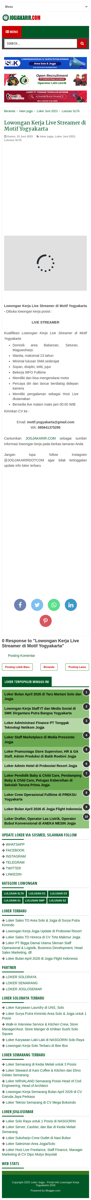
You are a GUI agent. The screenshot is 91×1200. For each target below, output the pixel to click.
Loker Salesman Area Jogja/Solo (30, 1144)
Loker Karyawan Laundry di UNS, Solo (35, 1007)
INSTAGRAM (16, 856)
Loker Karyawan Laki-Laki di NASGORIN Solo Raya (45, 1040)
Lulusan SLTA (13, 140)
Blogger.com (53, 1190)
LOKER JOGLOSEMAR (24, 989)
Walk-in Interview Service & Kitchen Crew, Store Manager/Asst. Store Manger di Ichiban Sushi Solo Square (40, 1029)
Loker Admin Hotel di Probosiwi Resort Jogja (40, 766)
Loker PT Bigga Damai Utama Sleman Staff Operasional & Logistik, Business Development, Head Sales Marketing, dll (42, 947)
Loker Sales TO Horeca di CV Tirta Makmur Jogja (43, 937)
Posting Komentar (21, 656)
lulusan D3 (58, 893)
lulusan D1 (37, 893)
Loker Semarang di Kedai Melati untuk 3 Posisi (41, 1064)
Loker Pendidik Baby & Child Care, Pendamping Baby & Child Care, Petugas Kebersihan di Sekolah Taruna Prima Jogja (43, 780)
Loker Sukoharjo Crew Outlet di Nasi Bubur (38, 1138)
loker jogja (46, 136)
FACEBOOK (15, 850)
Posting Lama (77, 667)
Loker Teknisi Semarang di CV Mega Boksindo (41, 1102)
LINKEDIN (14, 874)
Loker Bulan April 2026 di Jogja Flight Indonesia (43, 809)
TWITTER (13, 868)
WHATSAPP (15, 844)
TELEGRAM (15, 862)
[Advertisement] (45, 190)
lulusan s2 (57, 900)
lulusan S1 (12, 900)
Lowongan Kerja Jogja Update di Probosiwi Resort (44, 931)
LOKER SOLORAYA (21, 977)
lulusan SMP (34, 900)
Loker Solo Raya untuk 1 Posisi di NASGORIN (41, 1121)
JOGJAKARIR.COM (40, 438)
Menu (12, 31)
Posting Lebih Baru (17, 667)
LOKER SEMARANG (22, 983)
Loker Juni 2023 (65, 136)
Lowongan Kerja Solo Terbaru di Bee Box (37, 1046)
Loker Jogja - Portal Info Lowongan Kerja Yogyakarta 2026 (55, 1184)
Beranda (49, 667)
